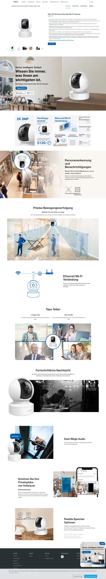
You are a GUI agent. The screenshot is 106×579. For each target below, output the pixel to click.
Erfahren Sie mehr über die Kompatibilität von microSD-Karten (61, 40)
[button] (42, 48)
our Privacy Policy (13, 572)
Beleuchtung (15, 563)
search (89, 1)
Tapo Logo (15, 2)
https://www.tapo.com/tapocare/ (73, 538)
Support (30, 555)
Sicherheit (15, 555)
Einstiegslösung (16, 558)
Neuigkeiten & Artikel (49, 558)
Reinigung (15, 560)
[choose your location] (92, 1)
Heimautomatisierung (17, 565)
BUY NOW (51, 43)
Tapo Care (15, 568)
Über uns (47, 555)
